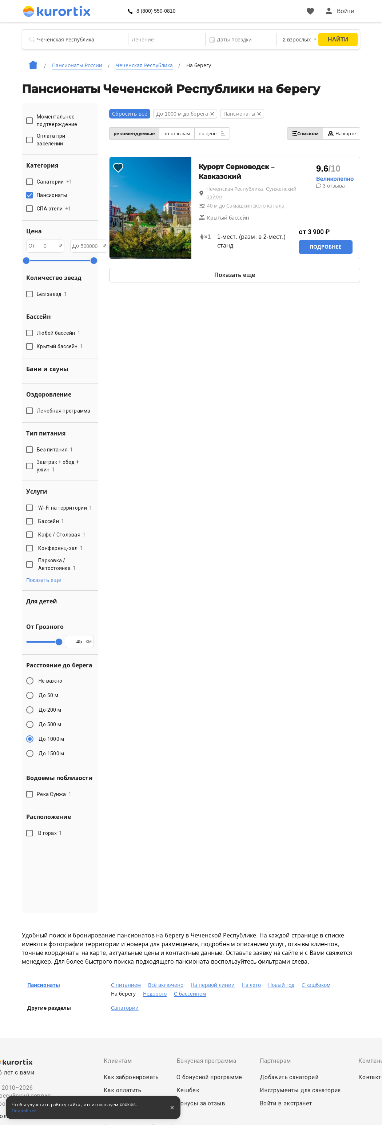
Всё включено (165, 985)
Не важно (50, 681)
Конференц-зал (60, 548)
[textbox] (166, 40)
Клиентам (118, 1060)
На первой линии (213, 985)
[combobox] (166, 40)
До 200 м (50, 710)
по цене (212, 133)
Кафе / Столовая (62, 535)
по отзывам (176, 133)
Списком (305, 133)
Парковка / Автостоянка (57, 564)
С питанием (126, 985)
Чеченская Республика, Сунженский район (251, 193)
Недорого (155, 994)
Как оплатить (123, 1090)
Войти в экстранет (286, 1103)
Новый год (281, 985)
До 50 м (48, 695)
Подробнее (326, 247)
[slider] (26, 260)
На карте (341, 133)
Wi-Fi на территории (65, 508)
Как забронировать (131, 1077)
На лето (251, 985)
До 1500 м (51, 753)
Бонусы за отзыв (201, 1103)
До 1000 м (51, 739)
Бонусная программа (206, 1060)
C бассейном (190, 994)
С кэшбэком (316, 985)
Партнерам (275, 1060)
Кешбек (187, 1090)
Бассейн (51, 521)
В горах (50, 833)
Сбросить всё (129, 114)
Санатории (125, 1008)
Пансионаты (43, 985)
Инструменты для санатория (300, 1090)
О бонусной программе (209, 1077)
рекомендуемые (134, 133)
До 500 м (50, 724)
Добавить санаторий (289, 1077)
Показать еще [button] (43, 580)
